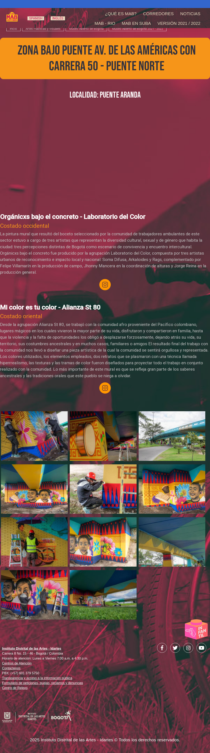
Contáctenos (11, 668)
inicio (13, 29)
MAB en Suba (136, 23)
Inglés (57, 18)
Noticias (190, 13)
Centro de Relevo (15, 688)
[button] (34, 437)
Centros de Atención (17, 663)
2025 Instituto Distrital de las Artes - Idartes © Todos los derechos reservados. (105, 739)
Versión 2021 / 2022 (179, 23)
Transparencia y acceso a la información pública (37, 678)
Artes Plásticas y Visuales (43, 29)
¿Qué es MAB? (121, 13)
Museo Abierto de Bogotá (86, 29)
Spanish (35, 18)
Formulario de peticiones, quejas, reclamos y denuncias (42, 683)
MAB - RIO (105, 23)
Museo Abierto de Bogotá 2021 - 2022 (137, 29)
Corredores (158, 13)
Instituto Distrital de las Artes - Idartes (31, 648)
